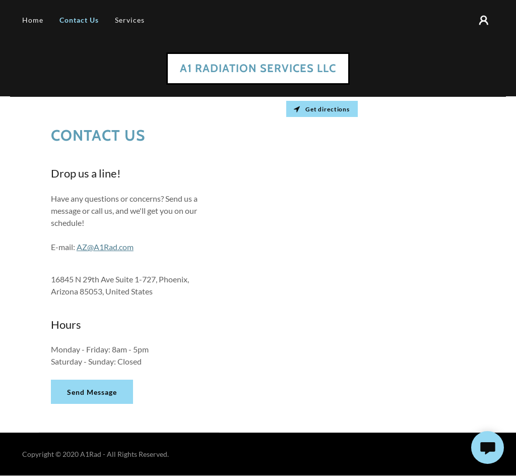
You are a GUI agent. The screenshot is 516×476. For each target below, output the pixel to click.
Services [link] (130, 20)
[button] (484, 20)
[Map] (387, 265)
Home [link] (32, 20)
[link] (258, 69)
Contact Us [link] (79, 20)
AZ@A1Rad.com (105, 247)
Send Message (92, 392)
